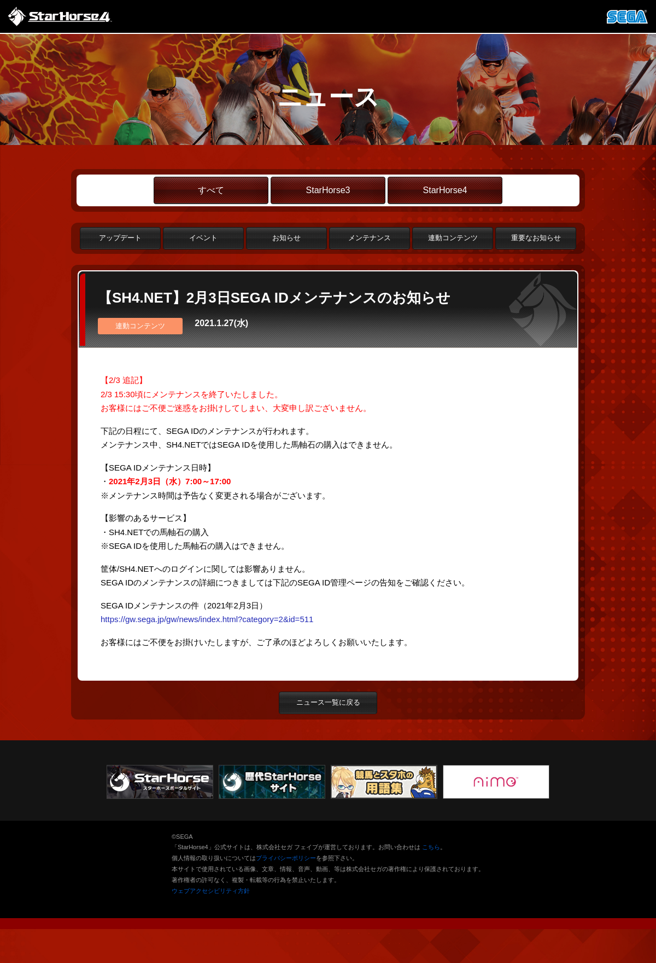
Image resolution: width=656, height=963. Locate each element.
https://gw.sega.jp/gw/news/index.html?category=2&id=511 (207, 619)
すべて (211, 190)
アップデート (120, 238)
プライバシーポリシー (286, 858)
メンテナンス (369, 238)
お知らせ (286, 238)
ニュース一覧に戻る (328, 702)
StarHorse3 (328, 190)
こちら (431, 847)
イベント (203, 238)
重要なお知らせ (536, 238)
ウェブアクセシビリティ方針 (211, 890)
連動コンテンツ (453, 238)
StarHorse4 (445, 190)
